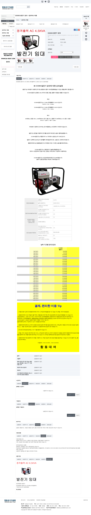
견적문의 (4, 71)
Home (17, 20)
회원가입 (56, 7)
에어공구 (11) (31, 24)
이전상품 (20, 67)
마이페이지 (66, 7)
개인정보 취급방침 (40, 500)
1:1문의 (76, 7)
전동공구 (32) (19, 24)
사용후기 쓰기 (71, 394)
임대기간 (50, 52)
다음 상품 (76, 67)
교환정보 (43, 78)
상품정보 (19, 78)
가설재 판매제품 (6, 35)
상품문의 (31, 78)
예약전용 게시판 (6, 74)
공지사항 (4, 69)
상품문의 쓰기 (71, 415)
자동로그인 (12, 26)
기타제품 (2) (65, 24)
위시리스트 (69, 57)
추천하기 (76, 57)
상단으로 (85, 500)
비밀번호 (4, 18)
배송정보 (38, 78)
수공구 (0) (41, 24)
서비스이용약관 (31, 500)
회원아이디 (4, 16)
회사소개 (23, 500)
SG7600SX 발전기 (20, 483)
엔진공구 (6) (54, 24)
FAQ (72, 7)
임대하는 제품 (5, 30)
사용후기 (87, 7)
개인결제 (81, 7)
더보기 (77, 394)
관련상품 (49, 78)
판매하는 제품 (5, 33)
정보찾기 (11, 23)
